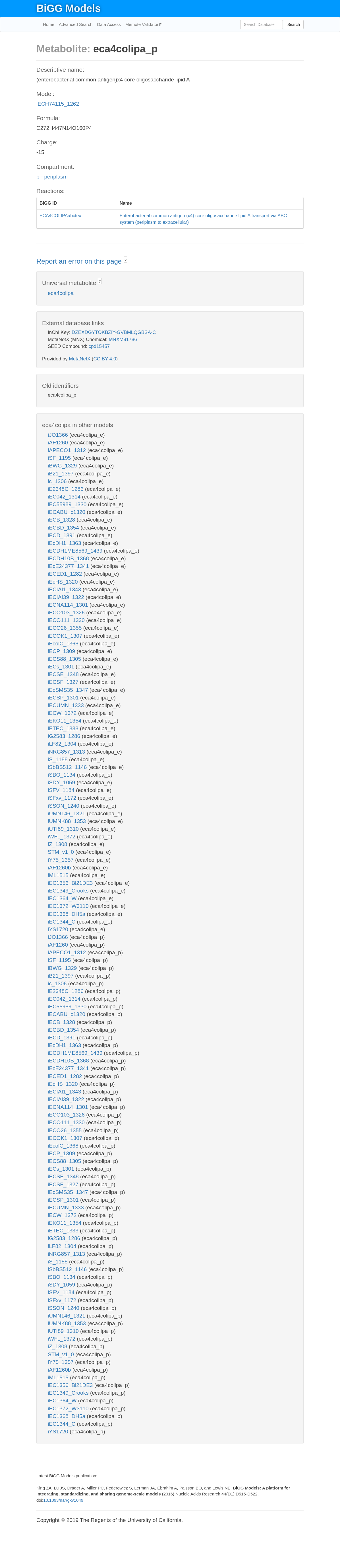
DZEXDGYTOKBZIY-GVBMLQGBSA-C (114, 332)
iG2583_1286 (65, 736)
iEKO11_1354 (65, 721)
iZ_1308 (58, 844)
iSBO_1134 (62, 775)
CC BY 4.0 (104, 359)
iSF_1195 (60, 458)
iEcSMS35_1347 (69, 690)
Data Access (109, 24)
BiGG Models (68, 8)
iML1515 (59, 875)
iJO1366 (58, 435)
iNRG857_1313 (67, 752)
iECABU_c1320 (67, 512)
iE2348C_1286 (66, 489)
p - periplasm (52, 177)
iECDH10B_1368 (69, 558)
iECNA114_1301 (69, 605)
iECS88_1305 (65, 659)
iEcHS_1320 (63, 582)
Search (293, 24)
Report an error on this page (80, 261)
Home (48, 24)
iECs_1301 (62, 667)
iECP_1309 (62, 651)
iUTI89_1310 (64, 829)
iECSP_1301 (64, 698)
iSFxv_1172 (63, 798)
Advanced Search (75, 24)
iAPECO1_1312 (67, 450)
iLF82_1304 (63, 744)
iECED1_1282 (66, 574)
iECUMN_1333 (66, 705)
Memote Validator (142, 24)
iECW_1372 (63, 713)
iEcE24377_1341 (69, 566)
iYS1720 (59, 929)
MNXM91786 (123, 339)
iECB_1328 (62, 520)
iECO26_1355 (65, 628)
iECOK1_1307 (66, 636)
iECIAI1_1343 (65, 589)
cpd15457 (99, 346)
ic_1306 (58, 481)
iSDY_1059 (62, 782)
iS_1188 (58, 759)
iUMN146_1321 (67, 813)
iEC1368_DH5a (67, 914)
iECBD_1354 (64, 528)
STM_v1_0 (61, 852)
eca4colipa (61, 293)
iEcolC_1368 (64, 644)
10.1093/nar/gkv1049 (63, 1500)
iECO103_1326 (67, 612)
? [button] (126, 260)
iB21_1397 (61, 474)
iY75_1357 (61, 860)
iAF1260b (60, 868)
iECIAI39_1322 (67, 597)
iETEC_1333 (64, 728)
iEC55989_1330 (68, 504)
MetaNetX (80, 359)
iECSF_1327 (64, 682)
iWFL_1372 (62, 837)
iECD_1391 (62, 535)
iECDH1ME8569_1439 (76, 551)
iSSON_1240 (64, 806)
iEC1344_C (62, 922)
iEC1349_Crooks (69, 891)
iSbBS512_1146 (68, 767)
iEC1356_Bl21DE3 (71, 883)
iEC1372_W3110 (69, 906)
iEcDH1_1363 (65, 543)
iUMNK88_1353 (67, 821)
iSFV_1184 (62, 790)
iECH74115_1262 (57, 104)
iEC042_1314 (65, 497)
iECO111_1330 (67, 620)
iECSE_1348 (64, 674)
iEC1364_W (63, 898)
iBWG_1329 (63, 466)
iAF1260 (58, 443)
